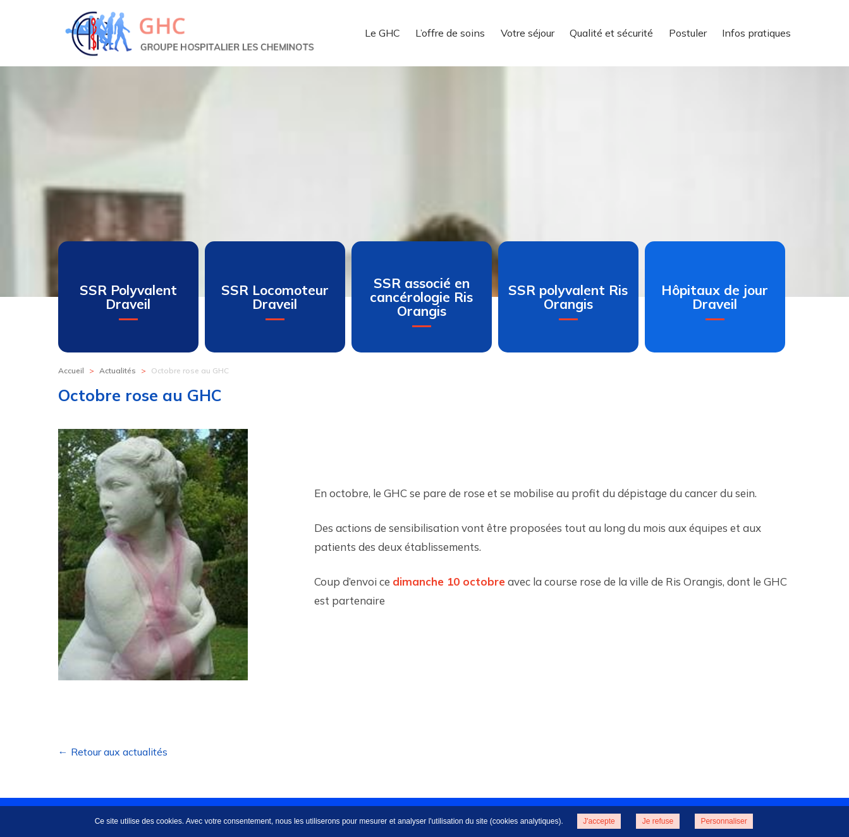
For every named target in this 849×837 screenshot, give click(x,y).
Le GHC (382, 33)
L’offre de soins (450, 33)
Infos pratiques (756, 33)
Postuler (688, 33)
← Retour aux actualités (113, 751)
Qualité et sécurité (611, 33)
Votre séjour (527, 33)
